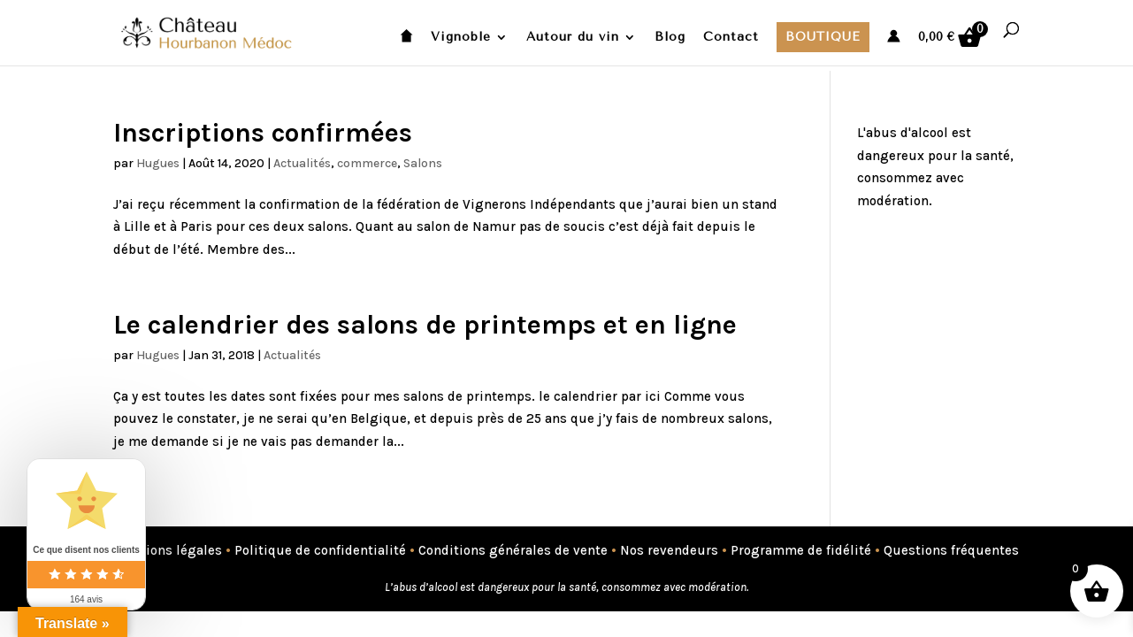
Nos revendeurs (669, 550)
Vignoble (461, 37)
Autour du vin (572, 37)
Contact (731, 37)
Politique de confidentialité (320, 550)
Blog (670, 37)
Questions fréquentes (951, 550)
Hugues (158, 163)
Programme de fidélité (801, 550)
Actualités (302, 163)
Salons (422, 163)
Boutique (823, 36)
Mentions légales (167, 550)
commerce (367, 163)
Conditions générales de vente (513, 550)
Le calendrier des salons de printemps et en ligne (425, 325)
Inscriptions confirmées (262, 133)
